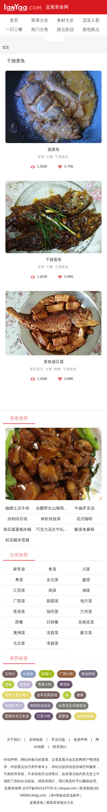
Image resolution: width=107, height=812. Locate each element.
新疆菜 (52, 601)
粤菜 (19, 579)
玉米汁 (10, 674)
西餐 (19, 622)
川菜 (86, 569)
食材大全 (65, 20)
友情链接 (36, 740)
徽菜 (86, 579)
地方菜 (86, 601)
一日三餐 (14, 29)
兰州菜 (86, 611)
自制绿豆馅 (17, 518)
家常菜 (19, 569)
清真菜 (52, 632)
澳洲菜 (19, 632)
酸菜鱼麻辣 (84, 529)
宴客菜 (25, 684)
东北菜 (52, 579)
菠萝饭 (63, 716)
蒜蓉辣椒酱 (85, 716)
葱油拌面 (88, 674)
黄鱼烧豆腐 (54, 361)
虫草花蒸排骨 (47, 695)
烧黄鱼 (54, 149)
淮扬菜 (52, 643)
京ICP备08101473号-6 (39, 788)
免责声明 (80, 740)
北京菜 (19, 643)
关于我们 (14, 740)
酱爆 (80, 695)
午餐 (49, 157)
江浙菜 (19, 590)
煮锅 (8, 684)
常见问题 (58, 740)
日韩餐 (52, 622)
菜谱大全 (39, 20)
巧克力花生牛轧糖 (52, 529)
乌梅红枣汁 (13, 706)
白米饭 (28, 674)
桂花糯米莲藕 (17, 540)
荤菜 (41, 157)
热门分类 (39, 29)
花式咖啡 (84, 518)
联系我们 (59, 747)
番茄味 (65, 684)
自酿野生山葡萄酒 (52, 508)
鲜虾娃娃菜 (51, 518)
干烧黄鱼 (61, 157)
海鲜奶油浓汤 (40, 706)
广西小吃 (66, 674)
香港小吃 (45, 684)
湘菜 (86, 590)
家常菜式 (36, 369)
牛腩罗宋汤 (84, 508)
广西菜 (19, 601)
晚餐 (57, 369)
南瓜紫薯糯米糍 (17, 529)
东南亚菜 (86, 622)
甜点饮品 (65, 29)
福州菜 (52, 611)
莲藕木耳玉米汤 (17, 716)
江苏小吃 (44, 716)
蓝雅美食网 (57, 7)
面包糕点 (91, 29)
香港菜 (19, 611)
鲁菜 (52, 569)
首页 (14, 20)
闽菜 (52, 590)
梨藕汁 (46, 674)
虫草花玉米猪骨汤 (72, 706)
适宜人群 (91, 20)
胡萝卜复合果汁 (17, 695)
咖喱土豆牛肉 (17, 508)
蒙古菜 (86, 632)
